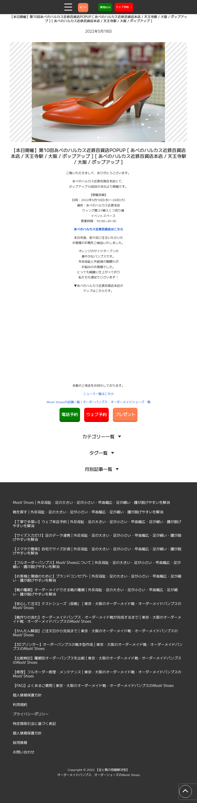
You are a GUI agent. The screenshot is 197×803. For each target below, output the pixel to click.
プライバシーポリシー (31, 713)
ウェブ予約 (96, 414)
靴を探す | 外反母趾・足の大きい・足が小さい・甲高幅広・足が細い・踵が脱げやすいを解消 (88, 511)
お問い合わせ (23, 751)
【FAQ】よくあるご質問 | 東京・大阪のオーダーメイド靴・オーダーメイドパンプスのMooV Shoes (93, 685)
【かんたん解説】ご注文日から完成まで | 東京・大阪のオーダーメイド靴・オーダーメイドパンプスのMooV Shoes (95, 632)
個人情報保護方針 (27, 694)
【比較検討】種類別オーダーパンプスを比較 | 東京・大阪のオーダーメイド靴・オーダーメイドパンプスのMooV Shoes (97, 660)
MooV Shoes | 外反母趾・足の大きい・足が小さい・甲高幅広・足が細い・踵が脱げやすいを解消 (91, 502)
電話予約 (70, 414)
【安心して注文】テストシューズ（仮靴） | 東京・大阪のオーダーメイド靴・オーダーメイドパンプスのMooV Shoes (97, 605)
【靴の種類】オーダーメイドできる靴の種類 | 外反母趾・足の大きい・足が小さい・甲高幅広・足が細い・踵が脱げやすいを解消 (95, 591)
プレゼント (125, 414)
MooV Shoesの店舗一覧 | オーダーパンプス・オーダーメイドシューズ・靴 (98, 402)
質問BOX (105, 7)
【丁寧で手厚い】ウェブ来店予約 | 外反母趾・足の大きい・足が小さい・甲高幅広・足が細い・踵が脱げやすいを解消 (97, 523)
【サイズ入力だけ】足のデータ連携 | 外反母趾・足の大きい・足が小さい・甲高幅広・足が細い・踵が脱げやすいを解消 (97, 537)
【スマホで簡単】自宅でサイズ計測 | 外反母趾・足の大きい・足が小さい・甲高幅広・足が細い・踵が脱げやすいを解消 (97, 550)
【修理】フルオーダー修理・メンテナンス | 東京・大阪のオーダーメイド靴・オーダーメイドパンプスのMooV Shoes (97, 673)
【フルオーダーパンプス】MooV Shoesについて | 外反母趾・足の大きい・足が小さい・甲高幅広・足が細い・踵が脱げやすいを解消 (97, 564)
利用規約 (20, 704)
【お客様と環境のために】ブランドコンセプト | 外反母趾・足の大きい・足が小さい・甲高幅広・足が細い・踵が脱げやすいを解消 (97, 578)
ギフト (83, 7)
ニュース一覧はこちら (98, 393)
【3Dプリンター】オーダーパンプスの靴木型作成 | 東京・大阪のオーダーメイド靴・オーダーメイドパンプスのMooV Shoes (98, 646)
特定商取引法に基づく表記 (34, 723)
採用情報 (20, 742)
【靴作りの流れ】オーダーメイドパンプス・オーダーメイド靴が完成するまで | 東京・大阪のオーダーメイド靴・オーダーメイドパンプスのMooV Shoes (97, 619)
